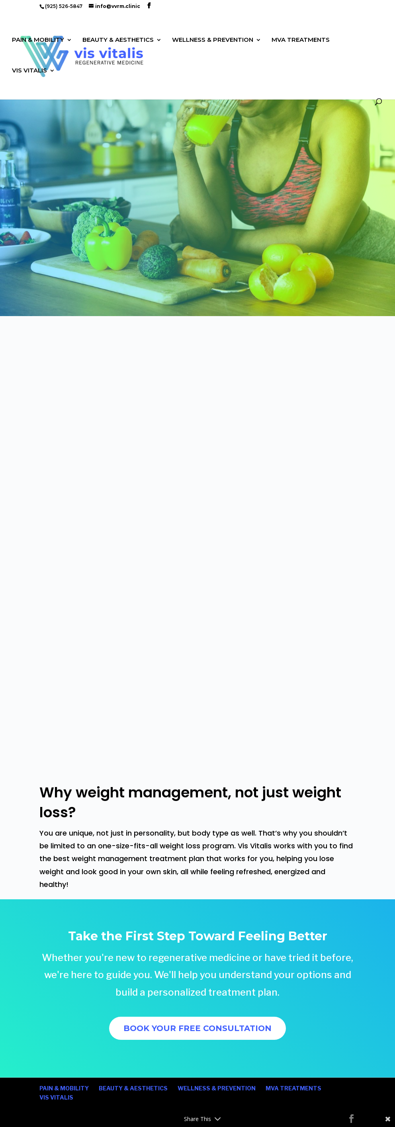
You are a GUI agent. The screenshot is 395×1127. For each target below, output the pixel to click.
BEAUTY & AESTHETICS (118, 40)
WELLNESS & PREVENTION (212, 40)
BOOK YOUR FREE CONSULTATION (197, 1028)
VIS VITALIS (29, 71)
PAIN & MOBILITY (38, 40)
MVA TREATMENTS (301, 40)
